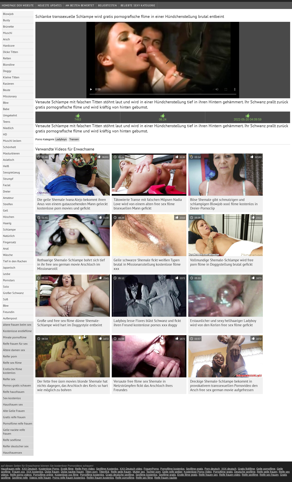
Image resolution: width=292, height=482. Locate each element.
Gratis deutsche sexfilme (120, 474)
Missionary (10, 96)
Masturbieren (11, 153)
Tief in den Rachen (15, 261)
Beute (6, 90)
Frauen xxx (18, 471)
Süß (5, 299)
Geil (5, 210)
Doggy (7, 71)
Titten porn (91, 471)
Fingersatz (9, 242)
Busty (6, 20)
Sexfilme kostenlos (146, 474)
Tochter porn (153, 471)
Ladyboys (61, 139)
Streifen (8, 204)
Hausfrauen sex (13, 404)
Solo (6, 286)
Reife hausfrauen (13, 392)
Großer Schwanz (13, 293)
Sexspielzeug (11, 172)
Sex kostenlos (12, 398)
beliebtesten (107, 5)
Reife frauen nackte (165, 477)
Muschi (7, 33)
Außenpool (10, 318)
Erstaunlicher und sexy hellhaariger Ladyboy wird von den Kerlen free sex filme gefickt (223, 322)
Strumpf (8, 179)
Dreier (6, 191)
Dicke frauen (52, 471)
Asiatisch (8, 160)
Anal (6, 248)
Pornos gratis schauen (17, 385)
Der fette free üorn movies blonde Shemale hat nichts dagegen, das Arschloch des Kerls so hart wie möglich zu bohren (72, 385)
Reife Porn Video (85, 468)
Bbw (6, 102)
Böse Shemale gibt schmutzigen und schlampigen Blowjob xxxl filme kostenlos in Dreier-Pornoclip (224, 203)
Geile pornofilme (265, 468)
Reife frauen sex (208, 474)
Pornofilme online (43, 474)
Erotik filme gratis (187, 474)
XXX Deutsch (29, 468)
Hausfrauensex (12, 452)
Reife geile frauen (121, 471)
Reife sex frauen (269, 474)
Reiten (7, 58)
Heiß (6, 166)
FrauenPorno (151, 468)
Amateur (8, 198)
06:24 (162, 119)
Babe (6, 109)
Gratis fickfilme (246, 468)
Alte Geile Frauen (14, 411)
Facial (6, 185)
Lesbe (6, 274)
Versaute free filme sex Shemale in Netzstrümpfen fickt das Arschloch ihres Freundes (143, 385)
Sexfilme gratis (194, 468)
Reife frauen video (229, 474)
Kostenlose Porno (49, 468)
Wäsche (8, 255)
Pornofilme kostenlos (172, 468)
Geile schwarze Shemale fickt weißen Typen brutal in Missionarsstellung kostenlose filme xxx (147, 264)
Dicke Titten (10, 52)
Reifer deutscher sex (15, 446)
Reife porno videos (21, 474)
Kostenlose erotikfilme (17, 331)
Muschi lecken (12, 141)
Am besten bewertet (80, 5)
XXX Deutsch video (131, 468)
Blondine (9, 64)
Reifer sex (9, 379)
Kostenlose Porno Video (198, 471)
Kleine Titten (11, 77)
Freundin (8, 312)
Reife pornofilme (124, 477)
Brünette (8, 26)
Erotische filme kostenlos (12, 371)
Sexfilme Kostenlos (107, 468)
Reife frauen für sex (15, 343)
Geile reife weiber (172, 471)
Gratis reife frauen (14, 417)
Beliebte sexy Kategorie (138, 5)
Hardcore (9, 45)
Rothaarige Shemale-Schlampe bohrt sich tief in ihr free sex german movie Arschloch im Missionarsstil (71, 264)
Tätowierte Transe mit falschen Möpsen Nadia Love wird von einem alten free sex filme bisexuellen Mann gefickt (148, 203)
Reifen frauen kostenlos (100, 477)
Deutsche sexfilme (244, 471)
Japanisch (9, 267)
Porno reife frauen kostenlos (69, 477)
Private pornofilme (14, 337)
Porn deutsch (212, 468)
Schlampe (9, 229)
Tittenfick (104, 471)
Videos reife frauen (40, 477)
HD (5, 134)
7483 (77, 119)
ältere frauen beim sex (17, 324)
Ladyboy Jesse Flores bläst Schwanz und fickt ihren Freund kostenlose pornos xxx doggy (147, 322)
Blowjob (8, 14)
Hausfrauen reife (10, 468)
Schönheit (9, 147)
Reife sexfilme (12, 440)
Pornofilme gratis (223, 471)
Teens (6, 121)
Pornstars (9, 280)
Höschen (8, 217)
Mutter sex (139, 471)
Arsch (6, 39)
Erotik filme (67, 468)
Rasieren (8, 83)
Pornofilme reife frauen (17, 423)
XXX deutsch (228, 468)
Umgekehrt (10, 115)
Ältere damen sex (14, 350)
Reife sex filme (12, 362)
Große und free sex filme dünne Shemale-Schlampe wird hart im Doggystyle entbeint (69, 322)
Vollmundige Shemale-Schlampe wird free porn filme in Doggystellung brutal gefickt (221, 262)
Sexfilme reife (20, 477)
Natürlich (9, 236)
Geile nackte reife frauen (14, 431)
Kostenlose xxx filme (67, 474)
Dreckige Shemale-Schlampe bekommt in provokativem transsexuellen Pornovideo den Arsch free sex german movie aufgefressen (224, 385)
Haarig (7, 223)
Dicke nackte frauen (72, 471)
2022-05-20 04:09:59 (247, 119)
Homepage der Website (18, 5)
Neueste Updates (50, 5)
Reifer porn (10, 356)
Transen (74, 139)
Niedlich (8, 128)
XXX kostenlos (34, 471)
